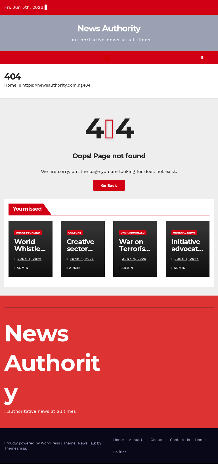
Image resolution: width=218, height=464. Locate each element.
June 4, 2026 (30, 259)
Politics (119, 452)
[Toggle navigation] (107, 57)
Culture (74, 232)
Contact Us (180, 440)
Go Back (109, 185)
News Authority (108, 28)
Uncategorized (28, 232)
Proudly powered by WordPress (32, 443)
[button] (202, 57)
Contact (158, 440)
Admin (21, 268)
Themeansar (15, 448)
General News (184, 232)
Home (10, 85)
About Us (137, 440)
